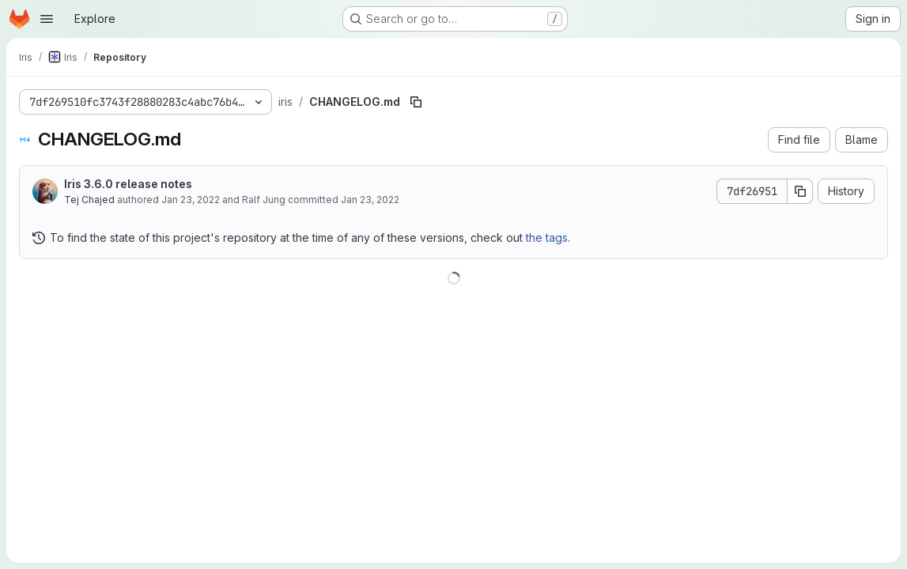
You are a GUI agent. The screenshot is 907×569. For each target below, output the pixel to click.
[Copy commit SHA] (800, 191)
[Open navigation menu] (46, 19)
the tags (547, 237)
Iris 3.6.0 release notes (128, 183)
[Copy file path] (416, 102)
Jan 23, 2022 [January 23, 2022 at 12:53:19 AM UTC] (190, 199)
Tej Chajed (89, 199)
